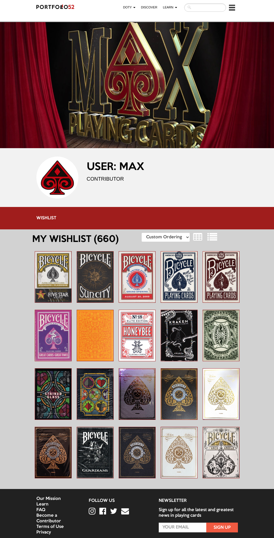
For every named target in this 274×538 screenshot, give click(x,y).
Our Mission (48, 499)
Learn (42, 504)
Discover (149, 7)
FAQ (40, 510)
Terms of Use (50, 527)
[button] (232, 7)
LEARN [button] (170, 7)
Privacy (43, 532)
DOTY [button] (129, 7)
